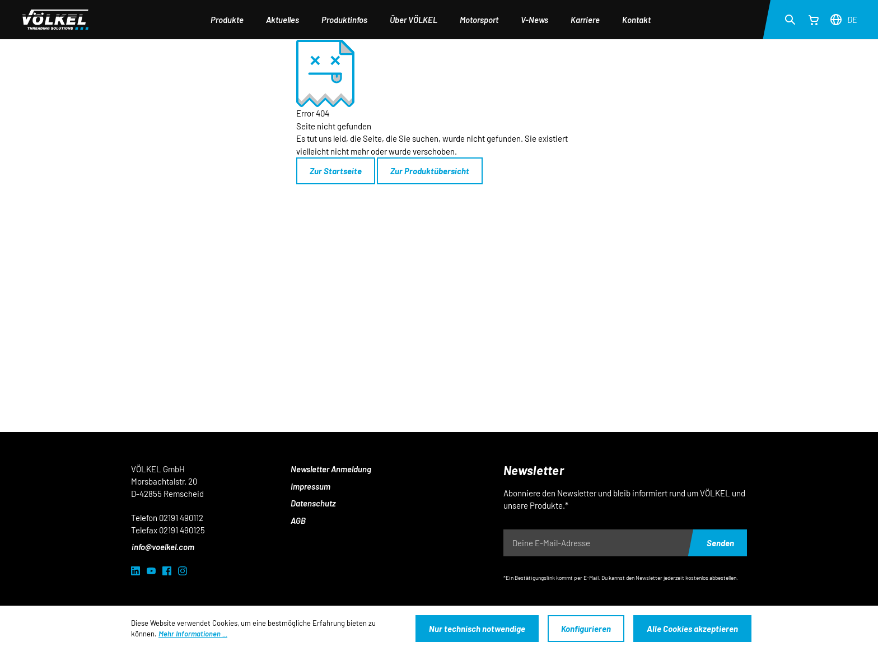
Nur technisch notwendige (477, 629)
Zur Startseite (336, 171)
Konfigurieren (586, 629)
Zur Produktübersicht (429, 171)
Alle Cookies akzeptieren (692, 629)
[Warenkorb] (813, 19)
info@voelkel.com (163, 547)
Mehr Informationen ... (192, 633)
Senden (720, 543)
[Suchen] (790, 19)
